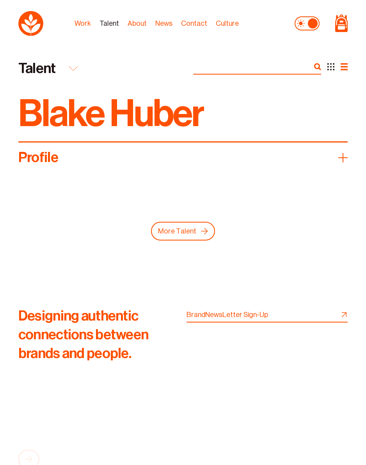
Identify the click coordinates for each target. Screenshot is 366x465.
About (137, 22)
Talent (109, 22)
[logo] (42, 22)
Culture (227, 22)
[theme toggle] (307, 23)
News (163, 22)
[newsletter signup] (343, 314)
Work (83, 22)
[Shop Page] (337, 22)
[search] (317, 66)
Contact (194, 22)
